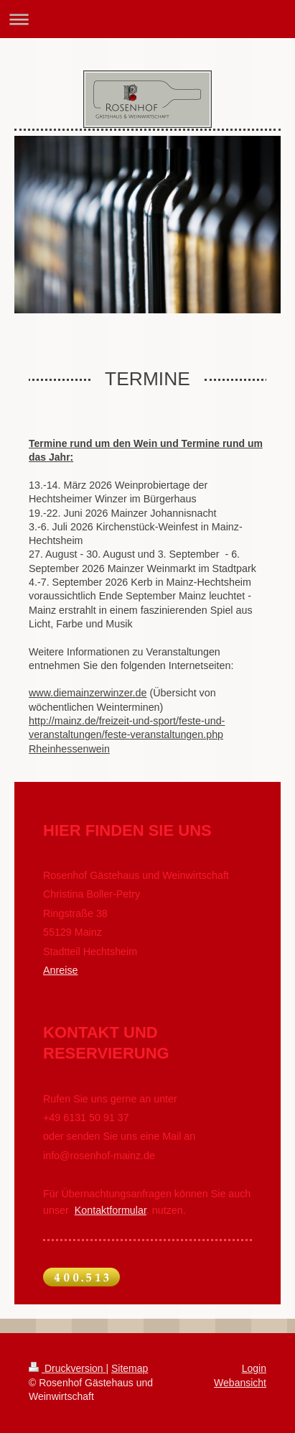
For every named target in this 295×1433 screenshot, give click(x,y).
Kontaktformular (110, 1210)
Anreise (60, 970)
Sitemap (129, 1368)
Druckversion (67, 1368)
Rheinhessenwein (69, 749)
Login (254, 1368)
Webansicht (240, 1382)
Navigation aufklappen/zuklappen (147, 19)
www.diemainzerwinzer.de (87, 693)
